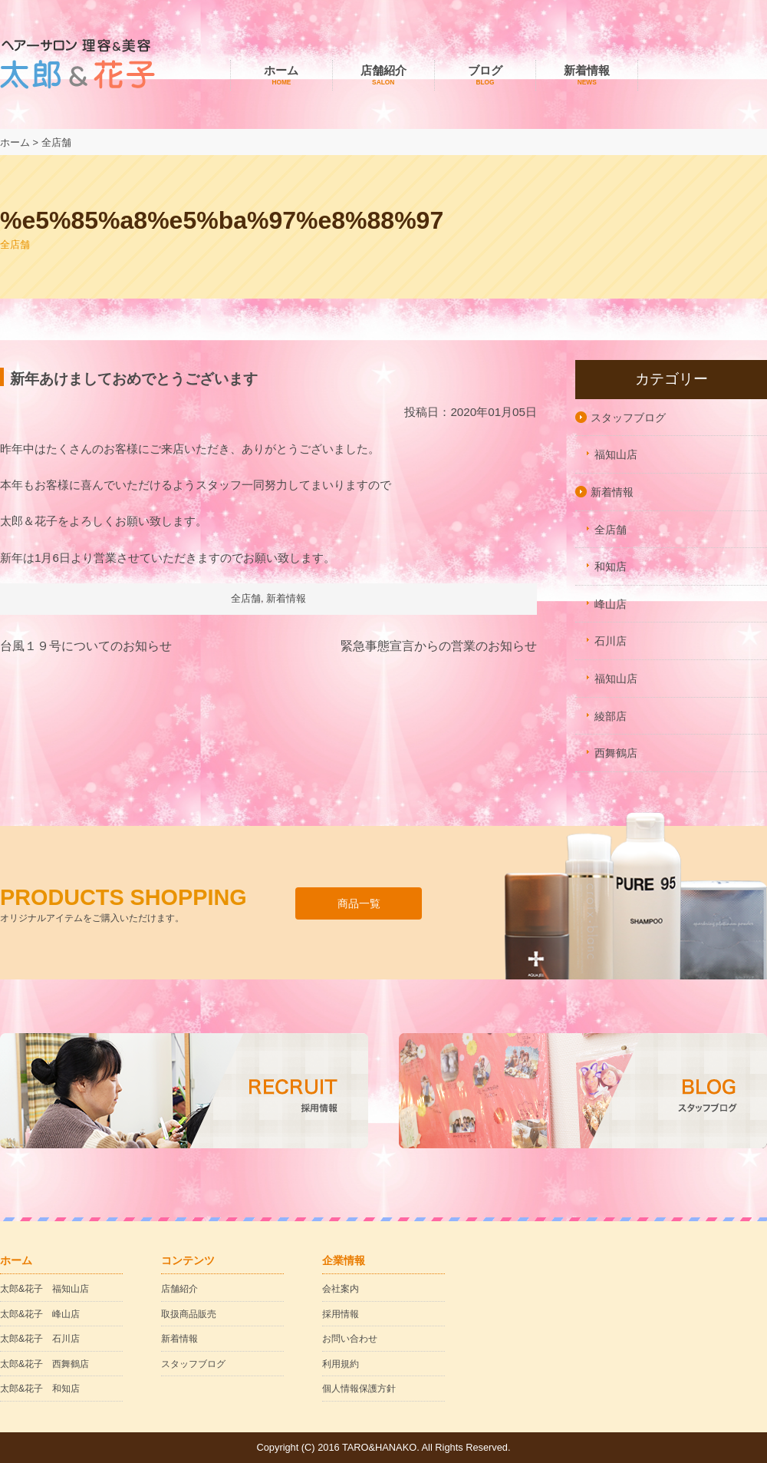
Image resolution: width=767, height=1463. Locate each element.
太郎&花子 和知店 (40, 1388)
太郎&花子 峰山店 (40, 1314)
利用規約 (340, 1364)
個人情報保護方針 (359, 1388)
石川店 (610, 641)
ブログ (485, 76)
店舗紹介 (383, 76)
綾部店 (610, 716)
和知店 (610, 566)
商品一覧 (358, 904)
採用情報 (340, 1314)
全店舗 (246, 598)
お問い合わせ (349, 1338)
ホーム (281, 76)
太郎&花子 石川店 (40, 1338)
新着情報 (586, 76)
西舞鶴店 (615, 753)
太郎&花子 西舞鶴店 (44, 1364)
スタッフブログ (628, 417)
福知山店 (615, 454)
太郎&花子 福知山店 (44, 1288)
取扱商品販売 (188, 1314)
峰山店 (610, 604)
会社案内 (340, 1288)
